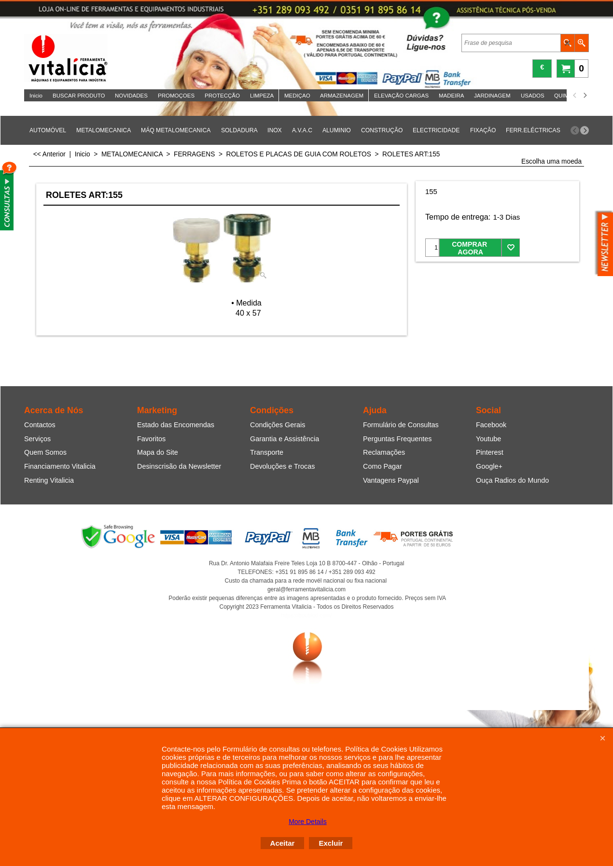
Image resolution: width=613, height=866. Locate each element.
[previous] (575, 95)
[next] (584, 95)
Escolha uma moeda (551, 161)
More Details (308, 821)
